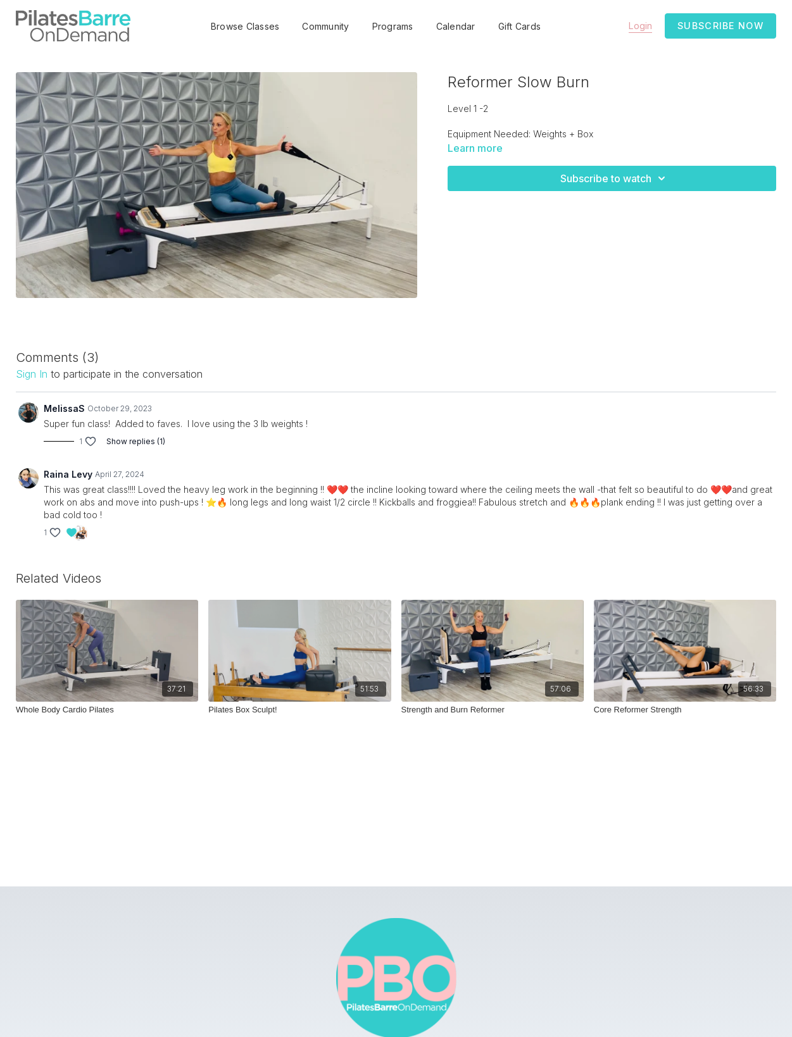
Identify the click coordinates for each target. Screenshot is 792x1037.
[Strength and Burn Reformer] (492, 710)
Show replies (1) (135, 441)
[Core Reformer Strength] (685, 710)
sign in (31, 374)
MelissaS (64, 408)
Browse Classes (245, 26)
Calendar (455, 26)
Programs (392, 26)
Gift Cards (519, 26)
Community (325, 26)
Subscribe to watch (614, 178)
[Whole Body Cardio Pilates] (107, 710)
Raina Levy (68, 474)
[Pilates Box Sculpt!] (299, 710)
